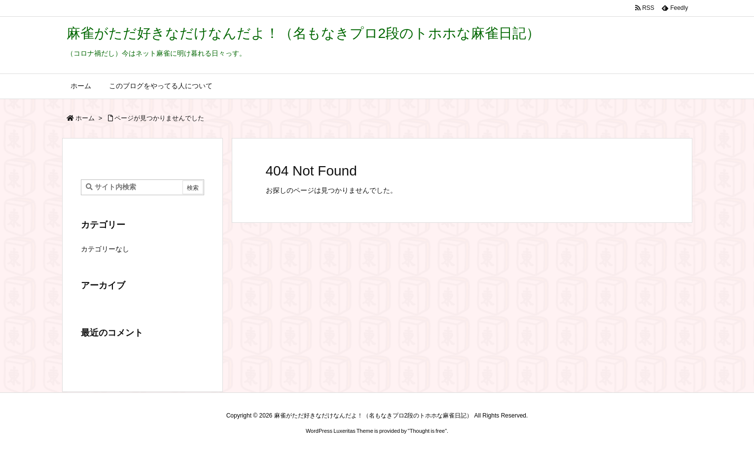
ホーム (85, 118)
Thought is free (427, 431)
